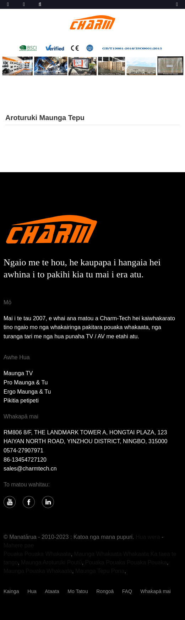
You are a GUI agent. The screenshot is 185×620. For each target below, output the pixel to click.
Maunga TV (18, 373)
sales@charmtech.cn (30, 469)
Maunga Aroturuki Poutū (51, 562)
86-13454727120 (25, 460)
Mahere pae (19, 545)
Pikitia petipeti (21, 401)
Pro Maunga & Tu (26, 382)
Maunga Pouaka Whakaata (38, 571)
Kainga (11, 591)
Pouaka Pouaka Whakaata (37, 554)
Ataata (52, 591)
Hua (32, 591)
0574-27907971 (23, 450)
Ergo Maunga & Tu (27, 392)
